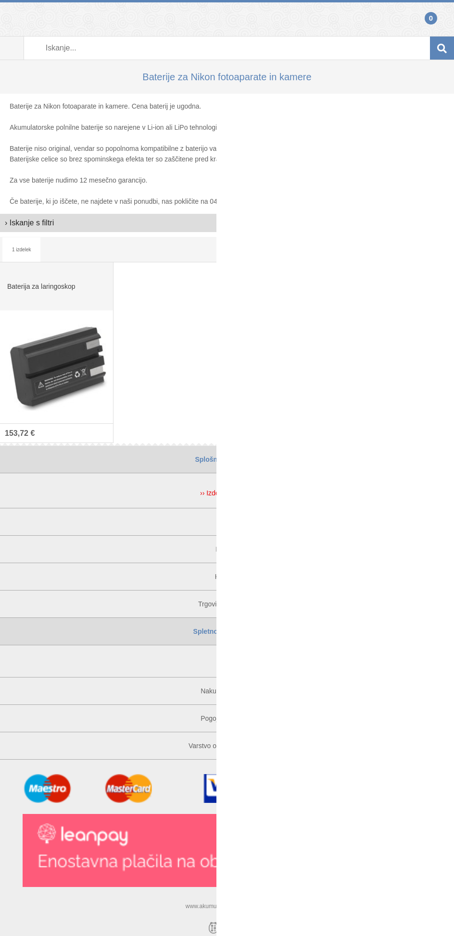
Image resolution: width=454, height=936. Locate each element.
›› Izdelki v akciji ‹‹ (227, 493)
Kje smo (227, 576)
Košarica (442, 19)
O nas (227, 522)
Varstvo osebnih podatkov (227, 746)
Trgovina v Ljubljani (227, 604)
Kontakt (226, 549)
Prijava (12, 19)
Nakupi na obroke (227, 691)
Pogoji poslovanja (227, 718)
